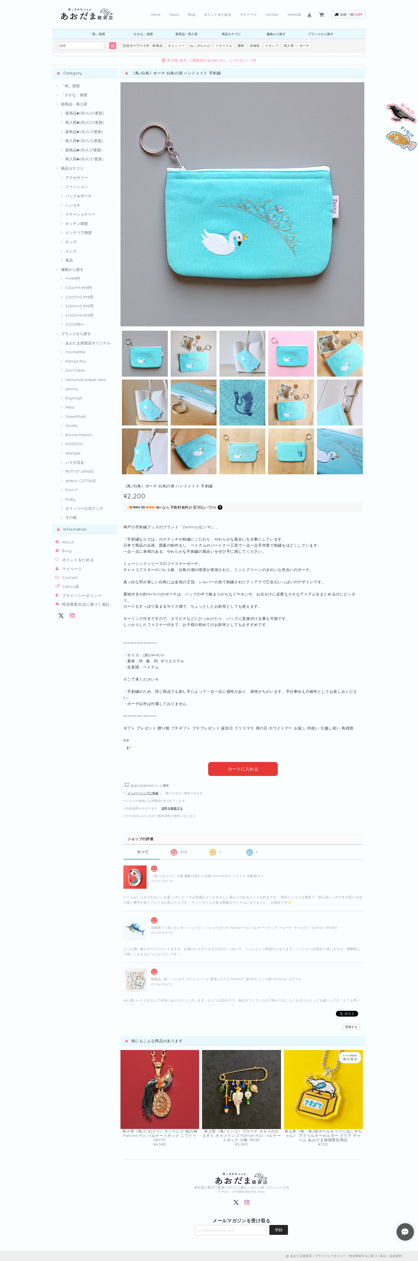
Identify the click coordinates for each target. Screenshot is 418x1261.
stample (72, 453)
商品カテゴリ (231, 34)
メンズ (71, 251)
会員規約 (396, 1256)
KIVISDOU (74, 443)
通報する (351, 1027)
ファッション (76, 186)
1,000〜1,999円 (78, 287)
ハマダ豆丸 (74, 462)
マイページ (248, 14)
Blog (192, 14)
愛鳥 (241, 46)
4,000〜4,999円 (79, 315)
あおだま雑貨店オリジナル (88, 343)
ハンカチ (72, 205)
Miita (69, 407)
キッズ (71, 241)
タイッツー (176, 46)
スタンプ (272, 46)
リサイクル (223, 46)
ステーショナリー (80, 214)
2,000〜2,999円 (79, 297)
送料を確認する (172, 808)
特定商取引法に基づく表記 (86, 604)
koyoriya (73, 398)
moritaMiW (75, 352)
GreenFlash (75, 416)
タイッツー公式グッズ (84, 508)
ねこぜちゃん (200, 46)
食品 (69, 260)
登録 (278, 1229)
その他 (71, 517)
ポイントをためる (217, 14)
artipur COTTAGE (80, 480)
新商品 (157, 46)
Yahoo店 (294, 14)
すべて (143, 852)
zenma (71, 389)
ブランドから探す (321, 34)
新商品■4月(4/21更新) (83, 150)
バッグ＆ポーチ (78, 196)
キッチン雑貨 (76, 223)
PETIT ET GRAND (79, 471)
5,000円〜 (74, 324)
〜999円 (72, 278)
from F (71, 489)
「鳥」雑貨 (97, 34)
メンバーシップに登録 (142, 793)
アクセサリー (76, 177)
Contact (272, 14)
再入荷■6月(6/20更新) (84, 122)
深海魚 (255, 46)
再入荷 (289, 46)
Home (156, 14)
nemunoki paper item (85, 379)
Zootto (71, 425)
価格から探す (276, 34)
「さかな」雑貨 (142, 34)
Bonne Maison (78, 434)
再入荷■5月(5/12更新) (84, 140)
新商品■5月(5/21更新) (84, 131)
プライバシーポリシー (82, 595)
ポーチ (304, 46)
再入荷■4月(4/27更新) (84, 159)
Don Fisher (75, 370)
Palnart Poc (75, 361)
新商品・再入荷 (186, 34)
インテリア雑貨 (78, 232)
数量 (126, 740)
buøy (70, 499)
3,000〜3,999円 (79, 306)
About (174, 14)
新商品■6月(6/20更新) (84, 113)
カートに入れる (243, 768)
